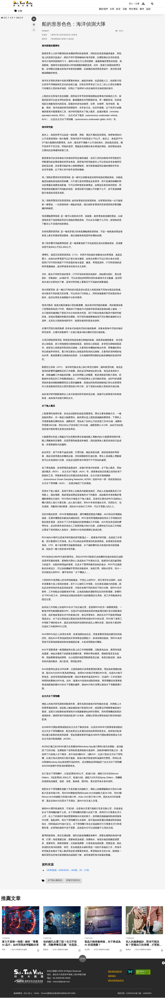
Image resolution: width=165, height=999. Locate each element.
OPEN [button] (82, 960)
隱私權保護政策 (115, 973)
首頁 (4, 18)
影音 (118, 11)
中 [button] (34, 63)
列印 (33, 68)
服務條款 (112, 977)
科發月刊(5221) (73, 881)
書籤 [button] (33, 74)
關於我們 (103, 11)
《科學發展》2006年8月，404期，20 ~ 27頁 (67, 870)
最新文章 (19, 18)
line (33, 58)
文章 (112, 11)
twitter (34, 52)
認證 (148, 11)
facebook (34, 47)
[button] (148, 3)
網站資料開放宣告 (116, 982)
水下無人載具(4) (55, 881)
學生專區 (133, 11)
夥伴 (142, 11)
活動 (125, 11)
